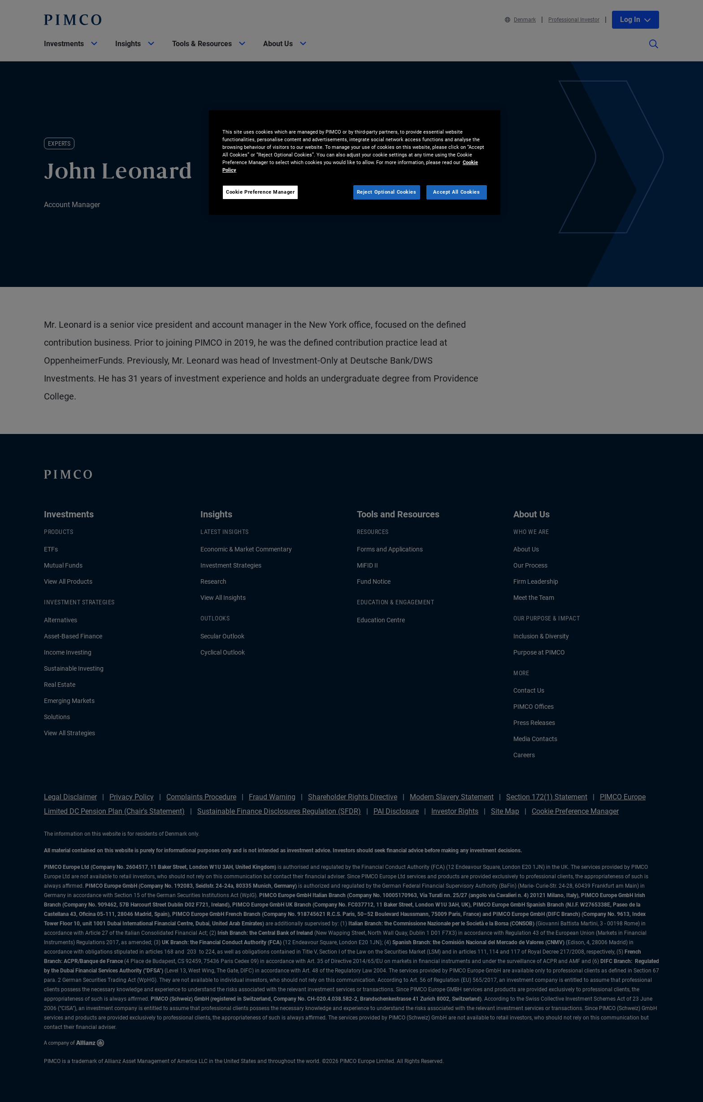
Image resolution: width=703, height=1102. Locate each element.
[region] (354, 162)
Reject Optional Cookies (387, 192)
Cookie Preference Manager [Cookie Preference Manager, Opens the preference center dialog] (260, 192)
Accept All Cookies (456, 192)
